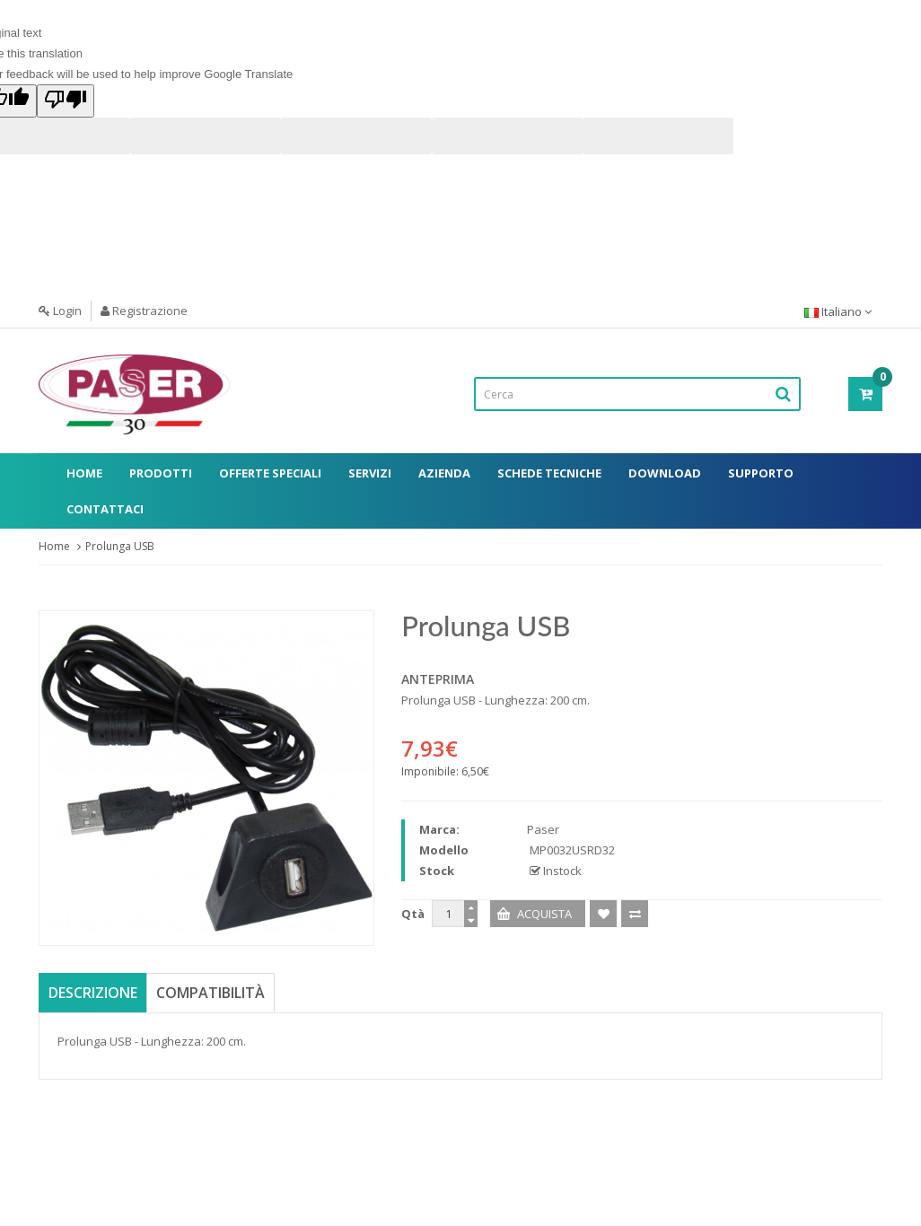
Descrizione (92, 993)
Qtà (413, 914)
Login (60, 310)
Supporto (761, 473)
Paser (543, 829)
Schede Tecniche (549, 473)
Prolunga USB (119, 546)
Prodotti (160, 473)
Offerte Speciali (270, 473)
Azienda (444, 473)
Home (84, 473)
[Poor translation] (65, 101)
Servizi (369, 473)
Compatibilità (210, 993)
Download (664, 473)
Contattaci (105, 509)
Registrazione (144, 310)
